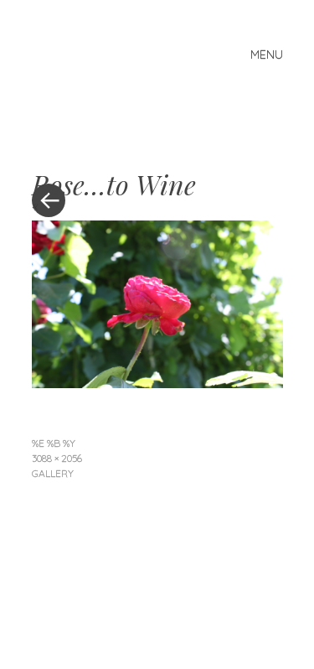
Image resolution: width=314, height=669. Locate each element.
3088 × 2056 (57, 458)
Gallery (53, 473)
